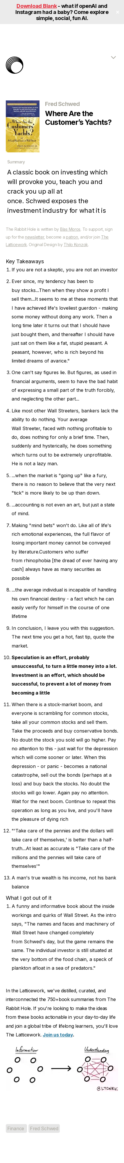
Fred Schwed (44, 1128)
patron (72, 237)
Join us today (58, 1035)
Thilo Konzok (76, 244)
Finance (16, 1128)
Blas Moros (70, 229)
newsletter (34, 237)
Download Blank (37, 6)
